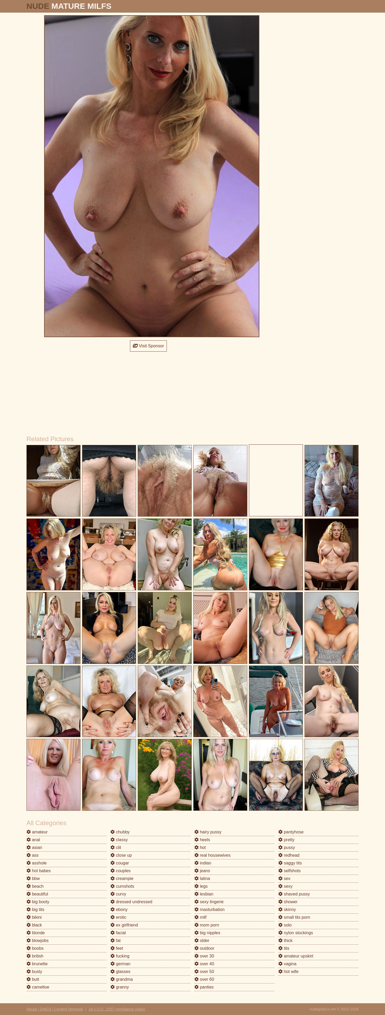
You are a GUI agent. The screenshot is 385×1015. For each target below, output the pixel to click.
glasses (120, 971)
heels (202, 839)
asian (34, 847)
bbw (33, 878)
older (201, 940)
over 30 (204, 956)
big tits (35, 909)
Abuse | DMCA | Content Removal (54, 1009)
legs (201, 886)
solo (285, 925)
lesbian (203, 894)
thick (285, 940)
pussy (286, 847)
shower (288, 901)
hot (200, 847)
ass (32, 855)
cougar (119, 863)
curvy (118, 894)
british (34, 956)
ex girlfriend (124, 925)
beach (35, 886)
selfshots (289, 870)
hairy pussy (207, 832)
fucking (119, 956)
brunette (37, 964)
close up (121, 855)
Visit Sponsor (148, 346)
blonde (35, 933)
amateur (37, 832)
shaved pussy (294, 894)
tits (283, 948)
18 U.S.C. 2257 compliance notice (116, 1009)
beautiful (37, 894)
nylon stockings (295, 933)
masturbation (209, 909)
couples (120, 870)
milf (200, 917)
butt (32, 979)
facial (118, 933)
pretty (286, 839)
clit (115, 847)
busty (34, 971)
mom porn (206, 925)
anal (33, 839)
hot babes (38, 870)
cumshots (122, 886)
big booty (37, 901)
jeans (202, 870)
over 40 (204, 964)
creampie (121, 878)
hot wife (288, 971)
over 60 (204, 979)
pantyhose (290, 832)
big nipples (207, 933)
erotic (118, 917)
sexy (285, 886)
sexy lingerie (209, 901)
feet (116, 948)
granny (119, 987)
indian (202, 863)
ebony (119, 909)
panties (204, 987)
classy (119, 839)
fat (115, 940)
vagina (287, 964)
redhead (288, 855)
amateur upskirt (295, 956)
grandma (121, 979)
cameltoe (37, 987)
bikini (34, 917)
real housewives (212, 855)
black (34, 925)
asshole (36, 863)
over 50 (204, 971)
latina (202, 878)
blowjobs (37, 940)
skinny (287, 909)
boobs (35, 948)
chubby (120, 832)
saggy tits (290, 863)
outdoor (204, 948)
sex (284, 878)
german (120, 964)
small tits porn (294, 917)
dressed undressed (131, 901)
